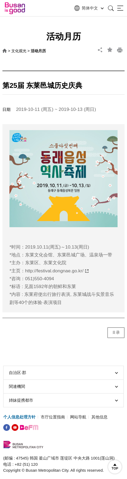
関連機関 (63, 386)
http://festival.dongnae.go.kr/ (54, 270)
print (120, 50)
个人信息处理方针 (19, 417)
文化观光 (18, 51)
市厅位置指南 (53, 417)
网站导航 (78, 417)
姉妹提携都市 (63, 400)
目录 (116, 332)
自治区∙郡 (63, 372)
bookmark (110, 50)
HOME (4, 51)
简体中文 (88, 8)
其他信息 (99, 417)
